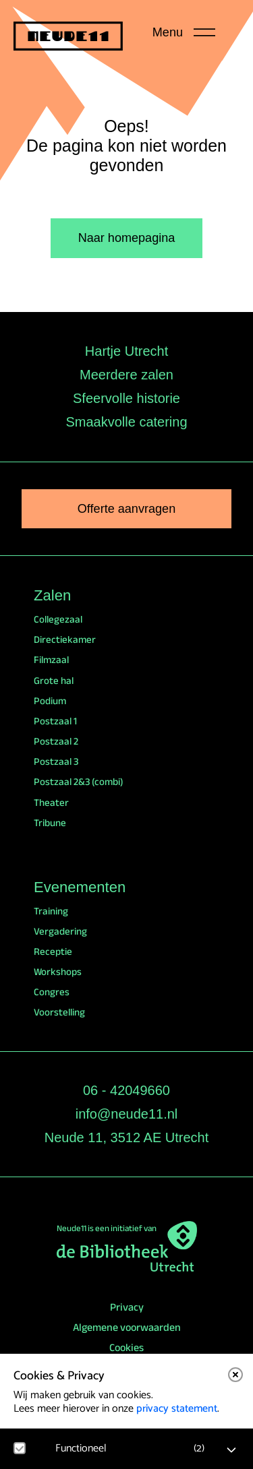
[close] (235, 1374)
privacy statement (176, 1409)
